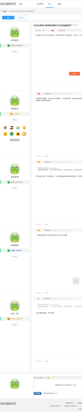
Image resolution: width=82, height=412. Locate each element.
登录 (71, 385)
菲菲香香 (15, 40)
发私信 (14, 51)
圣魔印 (5, 11)
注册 (74, 385)
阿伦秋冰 (15, 109)
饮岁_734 (15, 314)
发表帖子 (21, 17)
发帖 (59, 4)
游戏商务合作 (69, 403)
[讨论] (36, 25)
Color (38, 378)
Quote (43, 378)
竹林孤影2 (14, 245)
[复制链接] (75, 25)
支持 (39, 156)
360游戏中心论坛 (12, 4)
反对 (46, 156)
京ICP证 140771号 (55, 406)
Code (46, 378)
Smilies (48, 378)
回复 (8, 17)
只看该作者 (61, 30)
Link (40, 378)
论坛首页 (40, 4)
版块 (49, 4)
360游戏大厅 (10, 404)
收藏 (74, 74)
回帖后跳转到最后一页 (49, 393)
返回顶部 (76, 281)
